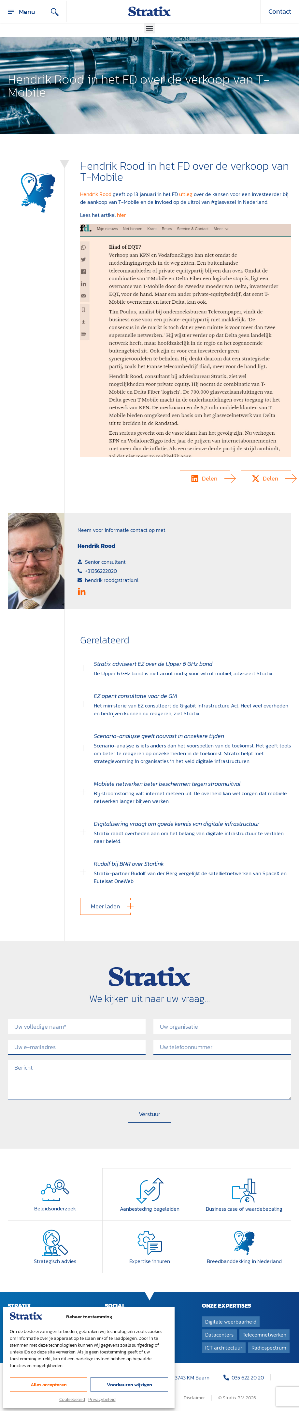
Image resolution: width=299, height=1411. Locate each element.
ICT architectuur (223, 1347)
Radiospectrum (268, 1347)
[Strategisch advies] (55, 1242)
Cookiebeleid (72, 1399)
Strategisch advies (55, 1260)
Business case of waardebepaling (244, 1208)
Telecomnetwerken (264, 1334)
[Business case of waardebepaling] (244, 1190)
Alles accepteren (49, 1384)
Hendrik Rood (95, 194)
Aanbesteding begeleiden (149, 1208)
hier (121, 215)
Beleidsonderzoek (55, 1208)
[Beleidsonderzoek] (55, 1190)
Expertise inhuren (149, 1260)
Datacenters (219, 1334)
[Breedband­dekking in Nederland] (244, 1242)
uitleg (185, 194)
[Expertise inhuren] (149, 1242)
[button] (149, 28)
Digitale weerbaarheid (230, 1321)
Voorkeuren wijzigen (129, 1384)
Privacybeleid (102, 1399)
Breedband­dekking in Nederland (244, 1260)
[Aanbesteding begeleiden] (149, 1190)
